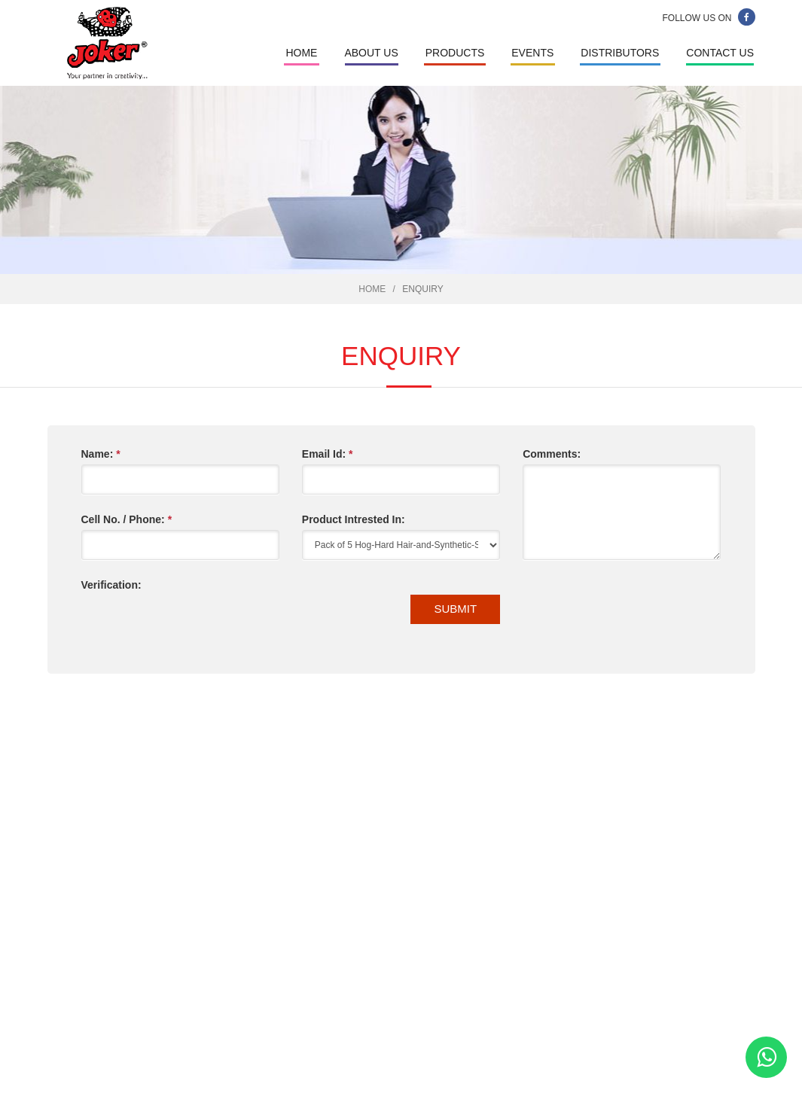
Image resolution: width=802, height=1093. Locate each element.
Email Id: (327, 454)
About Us (371, 53)
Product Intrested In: (353, 519)
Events (532, 53)
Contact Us (720, 53)
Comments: (552, 454)
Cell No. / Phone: (126, 519)
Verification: (111, 585)
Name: (100, 454)
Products (455, 53)
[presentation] (195, 625)
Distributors (620, 53)
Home (301, 53)
